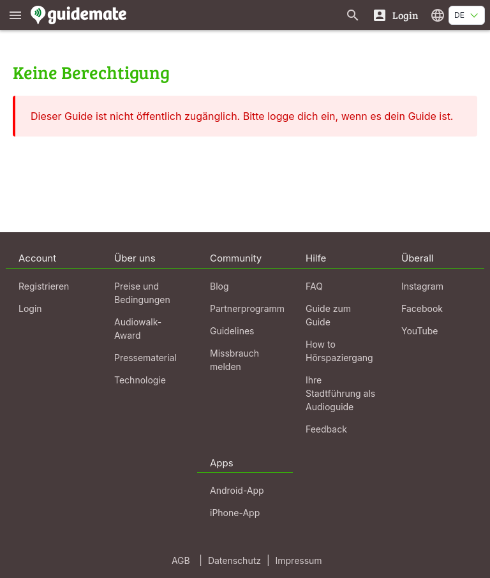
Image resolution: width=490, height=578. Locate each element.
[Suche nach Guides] (353, 15)
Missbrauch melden (234, 360)
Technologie (140, 379)
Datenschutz (234, 560)
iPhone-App (235, 512)
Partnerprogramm (247, 308)
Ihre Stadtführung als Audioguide (340, 393)
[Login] (395, 15)
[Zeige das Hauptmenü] (15, 15)
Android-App (237, 490)
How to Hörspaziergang (339, 351)
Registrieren (44, 286)
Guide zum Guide (328, 315)
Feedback (326, 429)
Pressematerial (145, 357)
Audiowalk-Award (137, 328)
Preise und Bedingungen (142, 293)
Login (30, 308)
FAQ (314, 286)
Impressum (299, 560)
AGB (181, 560)
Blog (219, 286)
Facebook (422, 308)
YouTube (419, 330)
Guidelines (232, 330)
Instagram (422, 286)
